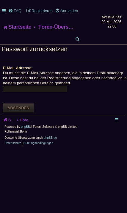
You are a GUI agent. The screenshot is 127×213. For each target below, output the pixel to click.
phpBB (25, 126)
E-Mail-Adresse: (18, 68)
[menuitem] (14, 11)
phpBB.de (50, 137)
